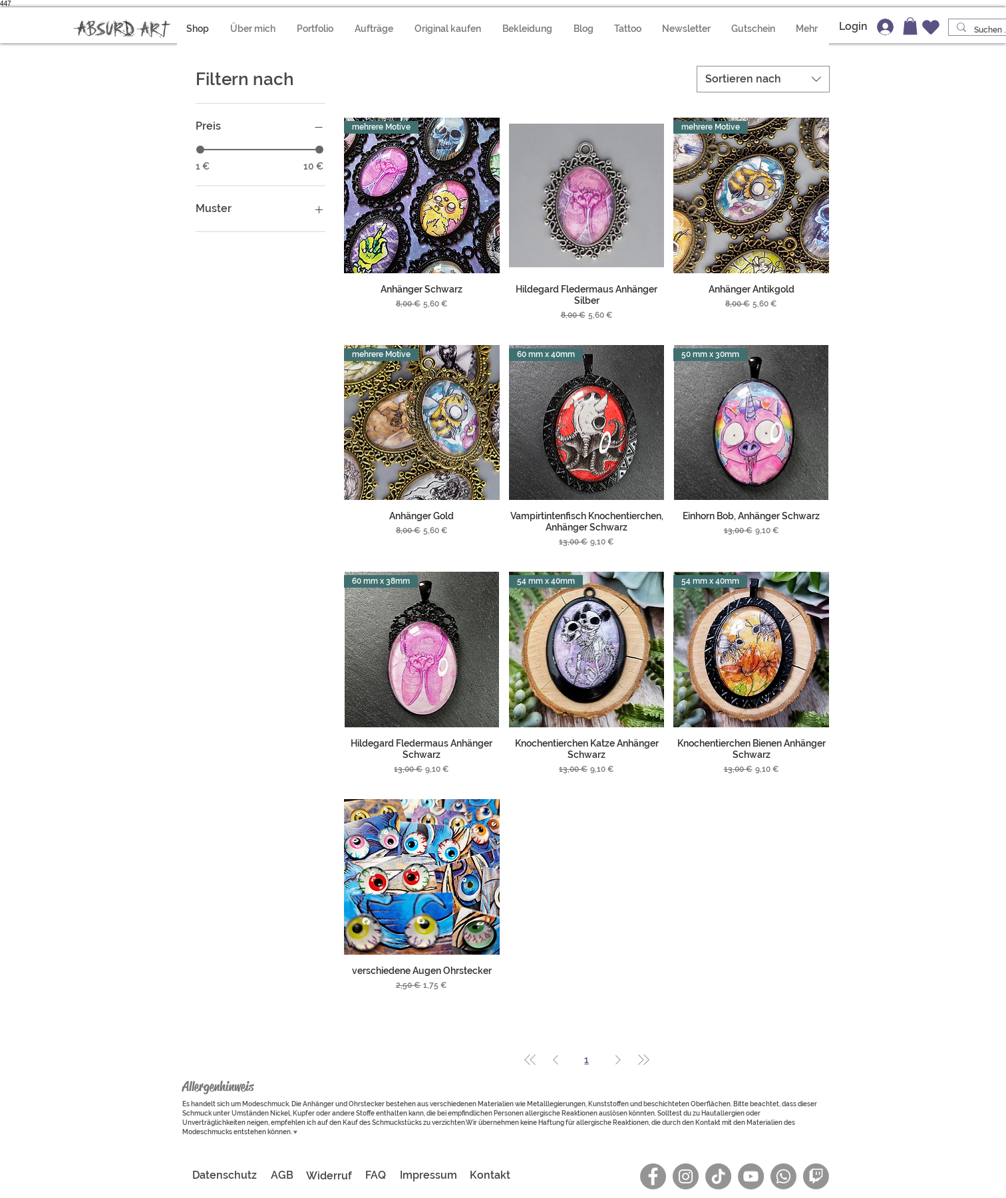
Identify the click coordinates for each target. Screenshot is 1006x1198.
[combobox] (763, 79)
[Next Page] (618, 1060)
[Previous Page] (556, 1060)
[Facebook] (653, 1176)
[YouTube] (751, 1176)
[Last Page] (643, 1060)
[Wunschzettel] (931, 27)
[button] (528, 28)
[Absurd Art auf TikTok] (718, 1176)
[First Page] (530, 1060)
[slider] (200, 150)
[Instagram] (686, 1176)
